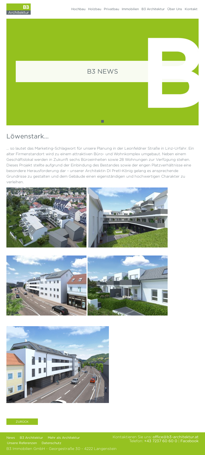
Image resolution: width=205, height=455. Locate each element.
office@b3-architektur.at (176, 437)
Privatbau (111, 9)
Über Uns (174, 9)
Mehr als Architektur (64, 438)
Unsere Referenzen (22, 443)
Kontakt (191, 9)
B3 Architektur (153, 9)
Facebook (189, 441)
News (10, 438)
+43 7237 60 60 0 (160, 441)
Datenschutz (51, 443)
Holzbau (94, 9)
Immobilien (130, 9)
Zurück (22, 422)
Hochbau (78, 9)
